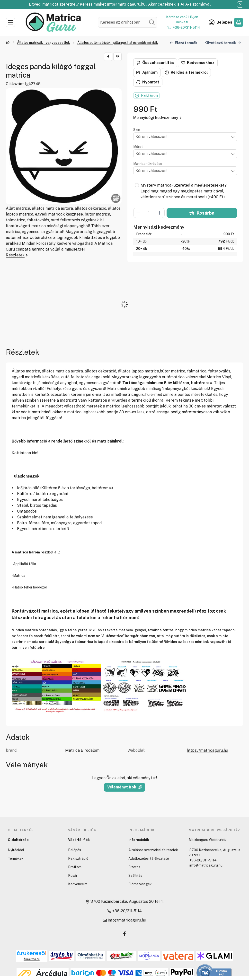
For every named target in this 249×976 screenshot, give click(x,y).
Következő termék (223, 43)
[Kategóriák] (10, 22)
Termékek (16, 858)
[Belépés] (220, 22)
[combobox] (127, 22)
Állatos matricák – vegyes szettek (43, 43)
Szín (136, 130)
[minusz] (138, 212)
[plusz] (159, 212)
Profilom (74, 867)
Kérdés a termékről (186, 72)
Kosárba (201, 213)
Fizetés (134, 867)
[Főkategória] (8, 43)
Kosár (72, 875)
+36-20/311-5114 (186, 27)
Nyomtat (147, 82)
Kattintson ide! (25, 453)
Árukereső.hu (31, 959)
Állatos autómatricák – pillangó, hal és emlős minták (117, 43)
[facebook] (108, 57)
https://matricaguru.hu (207, 750)
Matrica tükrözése (147, 164)
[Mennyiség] (149, 212)
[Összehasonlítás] (155, 62)
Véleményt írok (124, 787)
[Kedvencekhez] (198, 62)
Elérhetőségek (140, 884)
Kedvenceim (77, 884)
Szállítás (135, 875)
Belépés (74, 850)
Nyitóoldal (16, 850)
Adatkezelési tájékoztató (148, 858)
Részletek (17, 255)
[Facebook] (124, 933)
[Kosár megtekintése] (238, 22)
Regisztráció (78, 858)
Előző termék (183, 43)
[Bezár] (240, 4)
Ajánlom (147, 72)
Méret (138, 147)
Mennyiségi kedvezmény (157, 117)
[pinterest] (117, 57)
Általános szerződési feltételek (153, 850)
